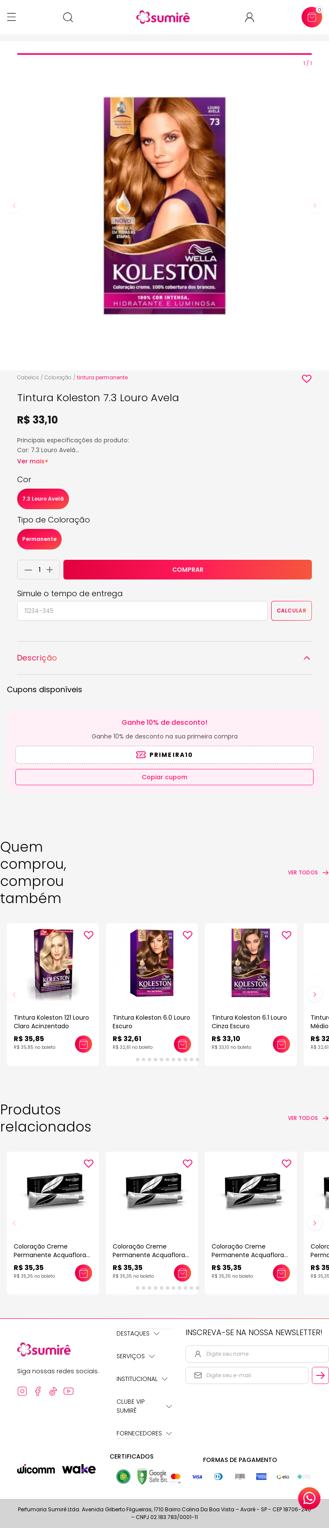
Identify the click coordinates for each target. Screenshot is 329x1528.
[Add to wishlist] (307, 379)
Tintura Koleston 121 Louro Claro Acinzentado (51, 1021)
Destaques (138, 1333)
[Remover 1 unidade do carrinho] (26, 569)
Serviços (136, 1356)
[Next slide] (315, 205)
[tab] (164, 54)
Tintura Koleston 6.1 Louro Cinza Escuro (249, 1021)
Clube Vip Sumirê (144, 1406)
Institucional (142, 1379)
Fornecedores (144, 1433)
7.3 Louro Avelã (43, 498)
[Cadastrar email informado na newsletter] (320, 1375)
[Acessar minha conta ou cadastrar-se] (253, 17)
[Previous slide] (14, 205)
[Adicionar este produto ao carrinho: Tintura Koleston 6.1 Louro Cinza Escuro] (281, 1044)
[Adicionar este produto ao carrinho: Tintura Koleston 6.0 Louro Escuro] (182, 1044)
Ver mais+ (32, 461)
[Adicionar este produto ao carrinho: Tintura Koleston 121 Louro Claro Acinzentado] (83, 1044)
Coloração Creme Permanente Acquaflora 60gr (50, 1255)
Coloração (58, 377)
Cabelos (28, 377)
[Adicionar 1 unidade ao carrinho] (52, 569)
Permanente (39, 539)
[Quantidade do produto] (40, 569)
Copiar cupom (164, 777)
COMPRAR (187, 569)
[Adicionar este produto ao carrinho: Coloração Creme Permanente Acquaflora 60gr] (83, 1273)
